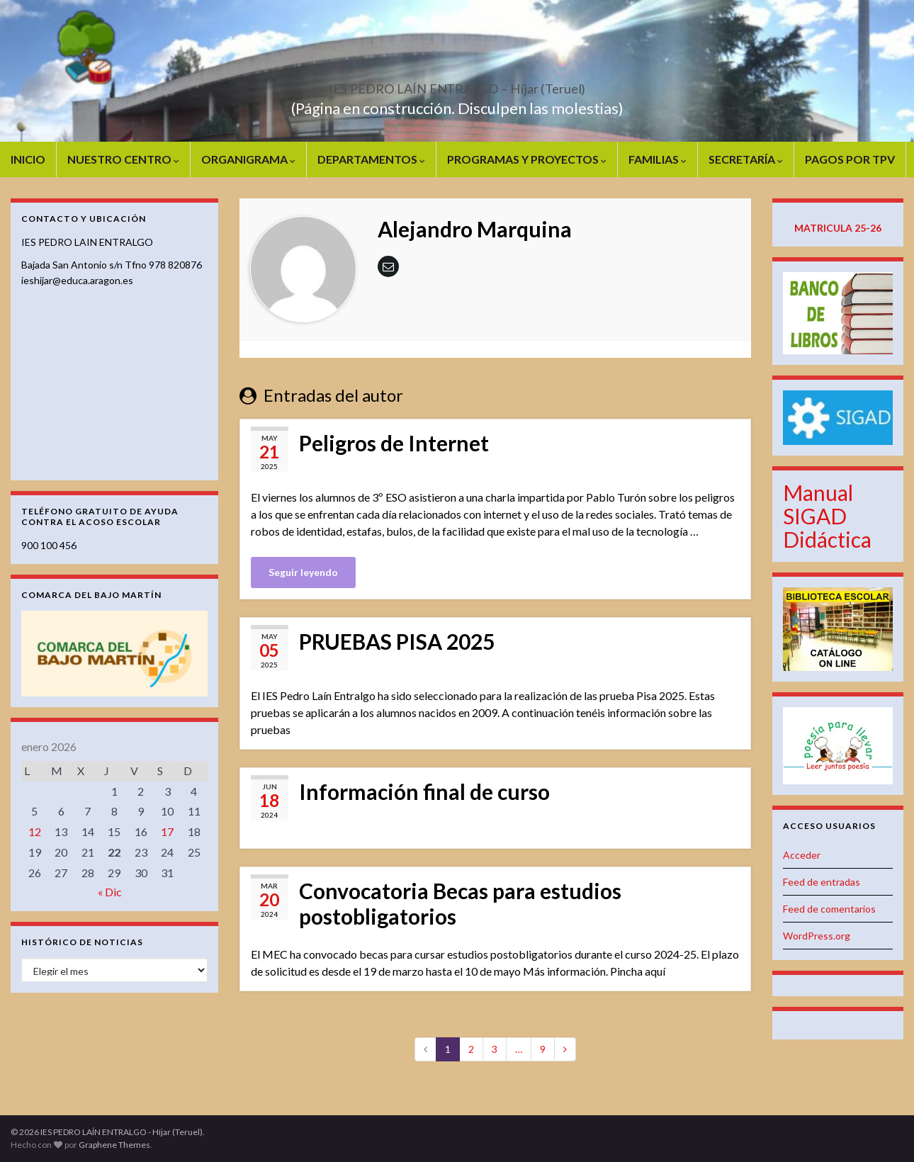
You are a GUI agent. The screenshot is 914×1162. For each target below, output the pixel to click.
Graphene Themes (114, 1144)
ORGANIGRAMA (248, 159)
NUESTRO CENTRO (123, 159)
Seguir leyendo (303, 572)
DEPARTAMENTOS (371, 159)
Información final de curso (424, 791)
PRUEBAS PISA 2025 (397, 641)
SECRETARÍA (746, 159)
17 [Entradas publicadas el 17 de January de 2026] (167, 831)
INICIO (28, 159)
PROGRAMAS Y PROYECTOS (526, 159)
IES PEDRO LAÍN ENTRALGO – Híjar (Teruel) (457, 84)
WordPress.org (816, 936)
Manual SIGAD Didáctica (827, 516)
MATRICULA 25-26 (837, 228)
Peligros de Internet (394, 443)
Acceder (801, 855)
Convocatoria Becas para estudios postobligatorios (460, 903)
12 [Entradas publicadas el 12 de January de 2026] (34, 831)
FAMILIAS (657, 159)
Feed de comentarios (829, 909)
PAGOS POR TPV (850, 159)
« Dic (110, 891)
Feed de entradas (821, 882)
